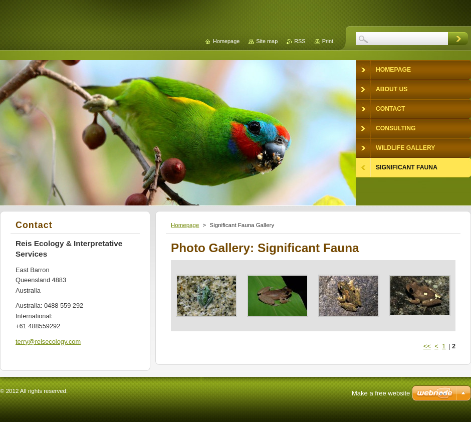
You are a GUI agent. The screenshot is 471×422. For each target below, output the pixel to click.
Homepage (185, 225)
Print (327, 41)
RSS (299, 41)
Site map (267, 41)
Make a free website (381, 393)
